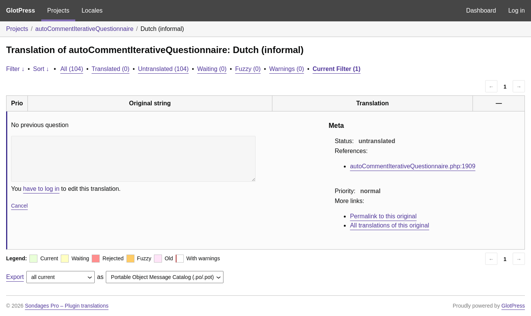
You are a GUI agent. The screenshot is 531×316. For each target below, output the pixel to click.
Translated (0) (111, 69)
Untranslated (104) (163, 69)
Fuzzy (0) (248, 69)
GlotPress (20, 10)
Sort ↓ (41, 69)
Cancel (19, 206)
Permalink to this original (383, 216)
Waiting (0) (212, 69)
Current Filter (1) (336, 69)
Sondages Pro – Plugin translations (66, 306)
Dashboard (481, 10)
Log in (516, 10)
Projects (58, 10)
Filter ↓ (15, 69)
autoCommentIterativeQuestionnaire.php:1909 (412, 166)
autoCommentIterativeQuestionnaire (84, 29)
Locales (91, 10)
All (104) (71, 69)
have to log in (41, 188)
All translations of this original (389, 225)
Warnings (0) (286, 69)
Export (15, 277)
